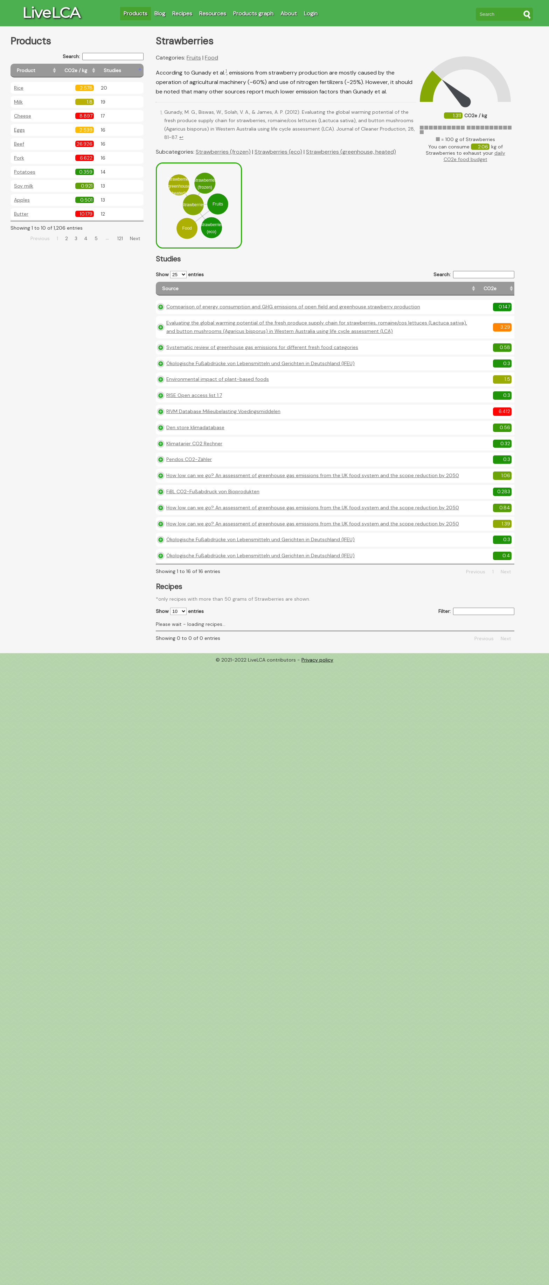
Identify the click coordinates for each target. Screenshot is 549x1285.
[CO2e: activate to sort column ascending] (386, 292)
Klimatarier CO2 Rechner (194, 466)
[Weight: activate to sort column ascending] (500, 292)
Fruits (194, 57)
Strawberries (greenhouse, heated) (351, 151)
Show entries (180, 274)
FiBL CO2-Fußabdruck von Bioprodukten (212, 522)
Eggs (19, 130)
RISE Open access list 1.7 (194, 418)
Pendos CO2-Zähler (189, 482)
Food (211, 57)
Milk (18, 102)
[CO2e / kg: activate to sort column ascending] (93, 70)
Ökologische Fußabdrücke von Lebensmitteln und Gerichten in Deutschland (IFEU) (260, 386)
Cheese (22, 116)
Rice (18, 88)
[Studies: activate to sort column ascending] (128, 70)
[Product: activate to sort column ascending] (42, 70)
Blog (159, 13)
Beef (19, 144)
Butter (21, 214)
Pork (19, 158)
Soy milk (23, 186)
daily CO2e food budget (474, 156)
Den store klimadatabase (195, 450)
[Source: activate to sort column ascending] (264, 292)
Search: (103, 56)
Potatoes (24, 172)
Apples (22, 200)
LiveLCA (51, 13)
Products (135, 13)
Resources (212, 13)
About (288, 13)
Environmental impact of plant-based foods (217, 402)
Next (135, 238)
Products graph (253, 13)
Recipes (182, 13)
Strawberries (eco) (278, 151)
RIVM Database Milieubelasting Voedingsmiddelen (223, 434)
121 (120, 238)
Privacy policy (317, 708)
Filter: (476, 659)
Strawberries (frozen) (223, 151)
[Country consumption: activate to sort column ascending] (460, 292)
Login (311, 13)
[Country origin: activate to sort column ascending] (417, 292)
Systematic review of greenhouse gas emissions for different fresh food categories (262, 370)
